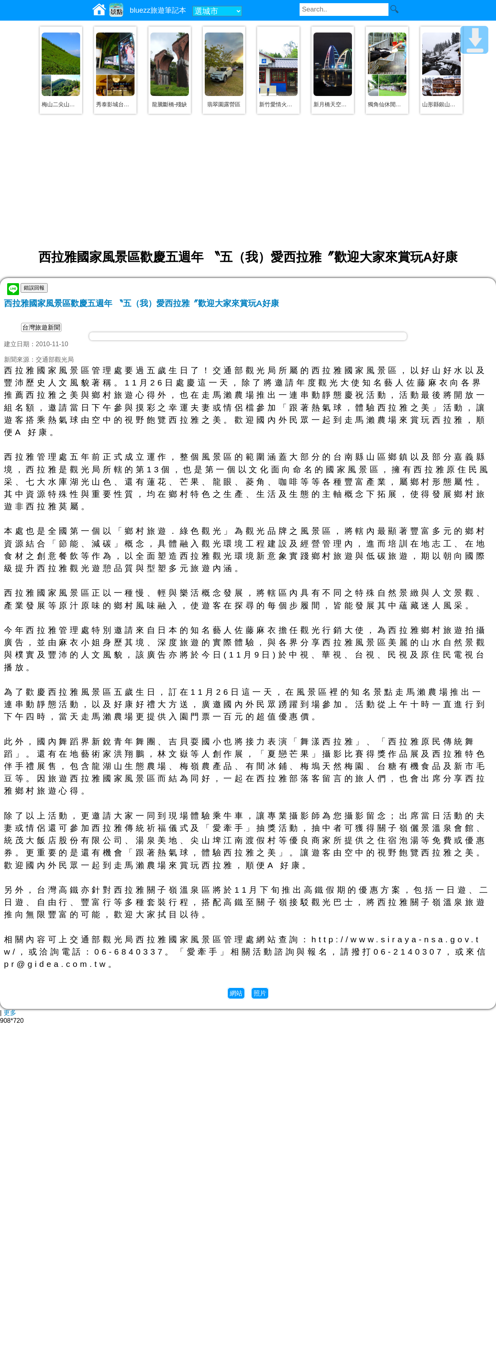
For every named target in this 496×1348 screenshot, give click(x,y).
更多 (10, 1012)
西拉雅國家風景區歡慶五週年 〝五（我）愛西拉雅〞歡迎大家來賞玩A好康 (141, 303)
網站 (236, 993)
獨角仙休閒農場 (387, 104)
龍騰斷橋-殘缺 (169, 104)
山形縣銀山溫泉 (441, 104)
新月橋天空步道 (332, 104)
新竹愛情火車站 (278, 104)
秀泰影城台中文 (115, 104)
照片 (260, 993)
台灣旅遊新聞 (41, 327)
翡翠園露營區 (223, 104)
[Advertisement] (248, 181)
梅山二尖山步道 (61, 104)
